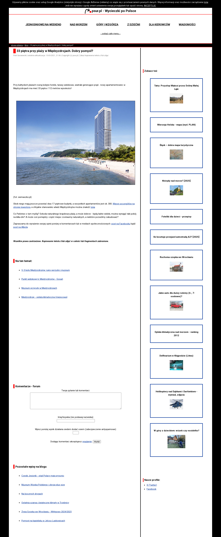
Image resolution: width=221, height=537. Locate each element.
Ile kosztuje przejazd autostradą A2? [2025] (176, 237)
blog (26, 45)
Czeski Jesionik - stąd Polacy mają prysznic (42, 475)
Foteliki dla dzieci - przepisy (176, 216)
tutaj (206, 2)
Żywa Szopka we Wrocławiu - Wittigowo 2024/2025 (46, 511)
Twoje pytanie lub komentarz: (75, 390)
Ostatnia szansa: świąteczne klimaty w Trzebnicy (45, 502)
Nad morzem (78, 24)
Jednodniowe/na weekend (43, 24)
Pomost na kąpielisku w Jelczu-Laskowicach (43, 520)
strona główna (17, 45)
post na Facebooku (120, 223)
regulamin (87, 441)
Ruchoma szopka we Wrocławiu (176, 264)
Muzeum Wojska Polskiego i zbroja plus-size (43, 484)
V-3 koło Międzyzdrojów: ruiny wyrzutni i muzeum (45, 270)
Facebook (151, 489)
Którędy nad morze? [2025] (176, 187)
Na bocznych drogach (32, 493)
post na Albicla (20, 227)
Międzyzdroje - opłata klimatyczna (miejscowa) (44, 297)
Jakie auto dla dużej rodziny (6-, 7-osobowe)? (176, 301)
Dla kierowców (159, 24)
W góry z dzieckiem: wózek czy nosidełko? (176, 438)
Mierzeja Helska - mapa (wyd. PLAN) (176, 124)
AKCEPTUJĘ (150, 5)
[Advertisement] (77, 75)
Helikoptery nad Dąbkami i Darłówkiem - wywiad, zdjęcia (176, 399)
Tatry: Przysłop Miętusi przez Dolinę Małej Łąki (176, 93)
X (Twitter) (152, 485)
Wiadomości (187, 24)
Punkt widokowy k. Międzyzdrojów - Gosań (42, 279)
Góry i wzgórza (107, 24)
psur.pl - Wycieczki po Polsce (110, 11)
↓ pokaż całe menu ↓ (110, 33)
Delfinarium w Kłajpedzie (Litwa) (176, 362)
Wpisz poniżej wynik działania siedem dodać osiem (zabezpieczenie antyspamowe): (75, 429)
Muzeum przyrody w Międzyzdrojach (39, 288)
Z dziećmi (133, 24)
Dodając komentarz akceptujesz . (71, 441)
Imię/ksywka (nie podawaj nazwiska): (76, 417)
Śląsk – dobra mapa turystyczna (176, 152)
